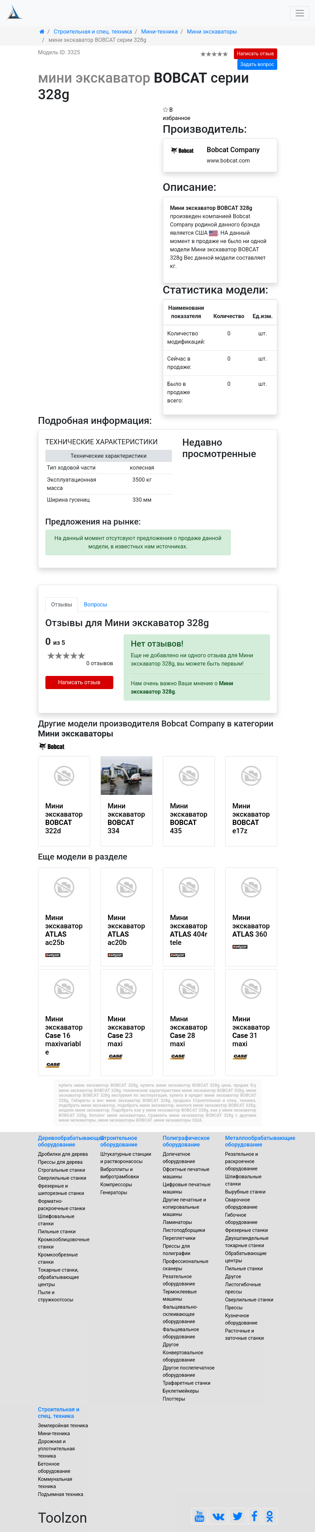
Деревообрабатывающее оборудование (71, 1141)
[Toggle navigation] (299, 13)
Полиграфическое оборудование (186, 1141)
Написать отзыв (255, 53)
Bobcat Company (233, 150)
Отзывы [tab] (61, 604)
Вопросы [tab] (95, 604)
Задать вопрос (257, 64)
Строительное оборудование (119, 1141)
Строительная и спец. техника (58, 1412)
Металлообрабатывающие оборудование (260, 1141)
